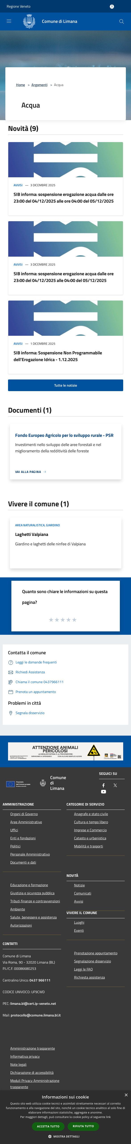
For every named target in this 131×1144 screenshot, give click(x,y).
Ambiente (17, 909)
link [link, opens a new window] (108, 1117)
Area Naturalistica (30, 525)
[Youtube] (103, 792)
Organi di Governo (24, 814)
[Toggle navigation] (9, 21)
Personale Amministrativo (30, 854)
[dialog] (65, 1117)
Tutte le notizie (65, 385)
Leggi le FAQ (83, 969)
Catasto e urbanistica (90, 838)
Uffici (14, 830)
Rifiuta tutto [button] (83, 1126)
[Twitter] (115, 786)
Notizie (79, 885)
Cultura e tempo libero (91, 822)
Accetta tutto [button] (48, 1126)
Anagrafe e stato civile (91, 814)
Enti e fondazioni (23, 838)
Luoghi (79, 922)
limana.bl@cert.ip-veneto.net (33, 1003)
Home (20, 84)
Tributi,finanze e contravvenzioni (35, 901)
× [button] (126, 1095)
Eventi (79, 930)
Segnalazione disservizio (92, 961)
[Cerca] (121, 21)
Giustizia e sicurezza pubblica (32, 893)
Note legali (18, 1064)
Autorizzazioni (21, 925)
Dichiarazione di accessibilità (32, 1072)
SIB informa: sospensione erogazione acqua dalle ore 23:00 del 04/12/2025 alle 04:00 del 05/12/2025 (64, 277)
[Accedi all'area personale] (112, 6)
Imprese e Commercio (90, 830)
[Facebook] (103, 786)
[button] (66, 1136)
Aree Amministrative (26, 822)
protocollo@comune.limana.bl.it (36, 1015)
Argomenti (39, 84)
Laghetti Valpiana (31, 534)
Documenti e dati (23, 862)
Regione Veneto (18, 6)
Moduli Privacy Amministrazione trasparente (34, 1084)
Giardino (53, 525)
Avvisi (18, 185)
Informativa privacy (25, 1056)
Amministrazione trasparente (32, 1048)
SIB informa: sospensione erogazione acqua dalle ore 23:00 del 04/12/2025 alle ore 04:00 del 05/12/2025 (64, 197)
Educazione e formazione (29, 885)
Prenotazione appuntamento (95, 953)
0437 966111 (39, 980)
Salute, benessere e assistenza (33, 917)
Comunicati (82, 893)
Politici (15, 846)
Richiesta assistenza (89, 977)
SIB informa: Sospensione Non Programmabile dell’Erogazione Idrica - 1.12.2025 (58, 356)
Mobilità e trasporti (88, 846)
